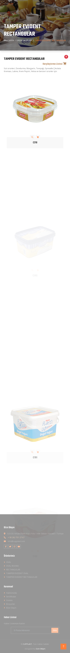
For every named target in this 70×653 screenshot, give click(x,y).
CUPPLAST (27, 644)
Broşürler (10, 604)
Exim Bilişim (40, 648)
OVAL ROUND (12, 566)
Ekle (55, 630)
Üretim (9, 600)
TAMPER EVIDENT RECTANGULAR (21, 577)
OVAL (8, 562)
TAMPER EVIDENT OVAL (17, 573)
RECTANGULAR (13, 569)
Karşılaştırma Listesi (54, 64)
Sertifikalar (11, 596)
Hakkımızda (11, 593)
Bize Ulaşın (11, 607)
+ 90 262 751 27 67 (16, 537)
